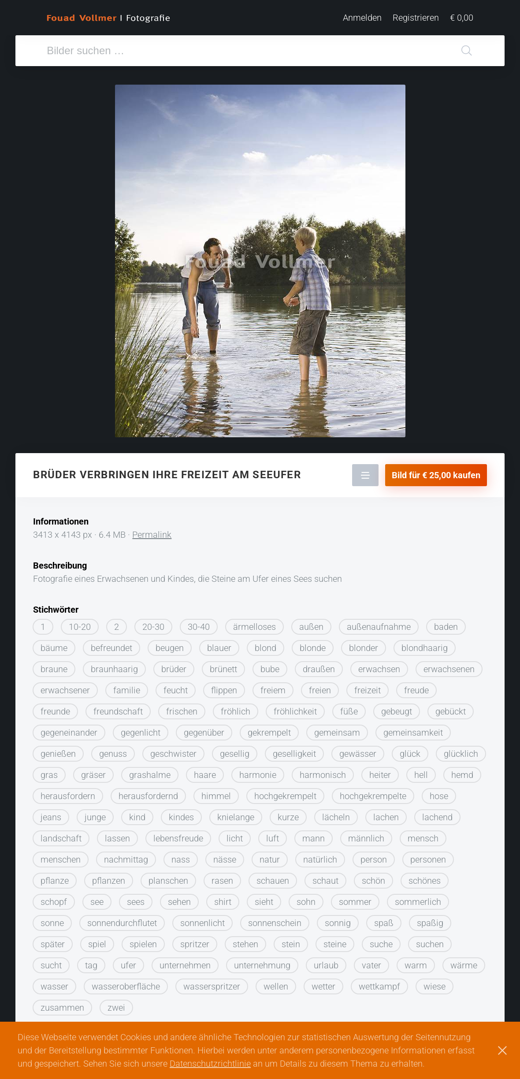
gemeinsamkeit (413, 729)
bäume (54, 645)
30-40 (199, 623)
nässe (224, 856)
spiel (97, 941)
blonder (363, 645)
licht (235, 835)
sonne (52, 920)
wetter (323, 983)
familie (126, 687)
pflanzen (108, 877)
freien (320, 687)
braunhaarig (114, 666)
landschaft (61, 835)
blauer (219, 645)
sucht (51, 962)
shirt (222, 898)
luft (272, 835)
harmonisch (323, 771)
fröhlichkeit (295, 708)
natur (270, 856)
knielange (235, 814)
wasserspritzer (211, 983)
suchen (430, 941)
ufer (128, 962)
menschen (61, 856)
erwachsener (65, 687)
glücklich (461, 750)
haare (205, 771)
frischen (181, 708)
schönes (425, 877)
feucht (175, 687)
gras (49, 771)
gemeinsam (337, 729)
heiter (380, 771)
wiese (434, 983)
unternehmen (185, 962)
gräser (93, 771)
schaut (325, 877)
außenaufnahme (379, 623)
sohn (306, 898)
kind (137, 814)
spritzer (194, 941)
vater (371, 962)
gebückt (450, 708)
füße (349, 708)
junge (95, 814)
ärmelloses (254, 623)
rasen (222, 877)
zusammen (62, 1004)
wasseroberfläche (126, 983)
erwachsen (379, 666)
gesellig (234, 750)
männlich (366, 835)
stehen (245, 941)
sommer (355, 898)
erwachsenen (449, 666)
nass (180, 856)
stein (291, 941)
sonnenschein (274, 920)
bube (269, 666)
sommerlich (418, 898)
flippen (224, 687)
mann (313, 835)
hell (421, 771)
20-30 (153, 623)
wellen (276, 983)
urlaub (326, 962)
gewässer (357, 750)
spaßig (430, 920)
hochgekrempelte (373, 793)
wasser (54, 983)
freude (416, 687)
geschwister (173, 750)
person (373, 856)
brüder (173, 666)
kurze (288, 814)
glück (410, 750)
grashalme (150, 771)
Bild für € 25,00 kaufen (436, 472)
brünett (223, 666)
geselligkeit (294, 750)
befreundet (111, 645)
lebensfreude (178, 835)
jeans (51, 814)
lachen (386, 814)
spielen (143, 941)
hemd (462, 771)
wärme (463, 962)
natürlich (320, 856)
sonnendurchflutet (122, 920)
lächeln (336, 814)
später (53, 941)
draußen (319, 666)
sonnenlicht (202, 920)
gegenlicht (140, 729)
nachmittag (126, 856)
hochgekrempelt (285, 793)
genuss (113, 750)
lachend (437, 814)
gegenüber (204, 729)
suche (381, 941)
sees (136, 898)
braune (54, 666)
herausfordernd (148, 793)
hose (439, 793)
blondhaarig (424, 645)
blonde (313, 645)
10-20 (80, 623)
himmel (216, 793)
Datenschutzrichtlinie (210, 1063)
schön (373, 877)
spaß (384, 920)
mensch (423, 835)
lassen (117, 835)
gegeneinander (69, 729)
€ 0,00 (461, 17)
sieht (264, 898)
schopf (54, 898)
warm (416, 962)
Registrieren (416, 17)
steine (334, 941)
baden (446, 623)
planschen (168, 877)
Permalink (151, 531)
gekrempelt (269, 729)
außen (311, 623)
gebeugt (396, 708)
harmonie (257, 771)
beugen (170, 645)
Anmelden (362, 17)
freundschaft (118, 708)
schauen (272, 877)
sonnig (338, 920)
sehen (179, 898)
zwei (116, 1004)
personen (428, 856)
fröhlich (235, 708)
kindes (181, 814)
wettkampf (379, 983)
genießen (58, 750)
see (97, 898)
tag (91, 962)
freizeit (367, 687)
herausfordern (68, 793)
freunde (55, 708)
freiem (273, 687)
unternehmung (262, 962)
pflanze (55, 877)
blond (265, 645)
